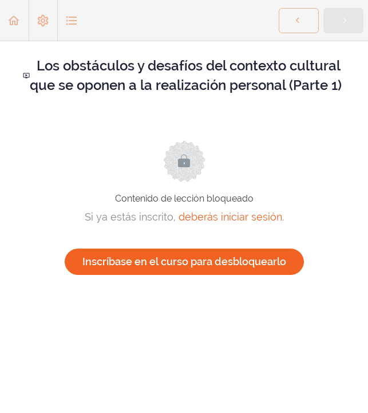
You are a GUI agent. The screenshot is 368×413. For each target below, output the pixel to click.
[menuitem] (43, 20)
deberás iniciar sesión (230, 217)
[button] (14, 20)
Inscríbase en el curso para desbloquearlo (184, 261)
